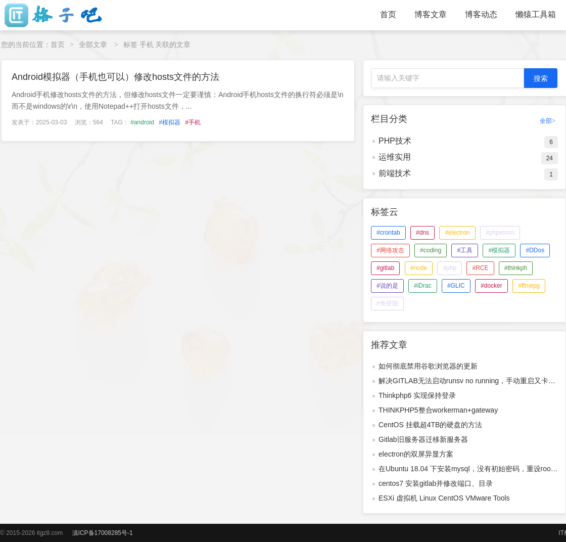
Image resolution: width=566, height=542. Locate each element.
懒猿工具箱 (535, 14)
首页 (388, 14)
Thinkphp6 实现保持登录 (417, 395)
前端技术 (395, 173)
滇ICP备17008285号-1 (102, 532)
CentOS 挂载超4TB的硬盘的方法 (430, 425)
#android (142, 122)
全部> (547, 120)
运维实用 (395, 157)
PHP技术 (395, 141)
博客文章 (430, 14)
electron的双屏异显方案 (416, 454)
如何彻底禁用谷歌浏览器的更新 (428, 366)
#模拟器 (169, 122)
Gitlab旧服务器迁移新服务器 (423, 439)
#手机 (193, 122)
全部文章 (93, 44)
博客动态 (481, 14)
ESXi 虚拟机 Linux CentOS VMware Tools (444, 498)
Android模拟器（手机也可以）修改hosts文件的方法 (115, 77)
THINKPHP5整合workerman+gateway (438, 410)
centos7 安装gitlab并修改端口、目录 (436, 483)
